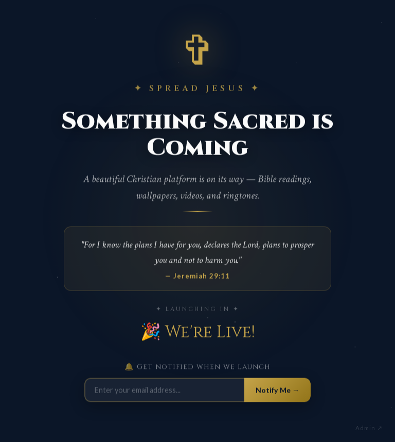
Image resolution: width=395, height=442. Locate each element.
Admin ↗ (369, 427)
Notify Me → (277, 391)
